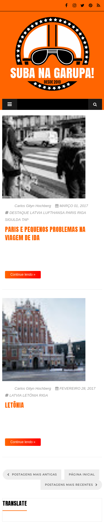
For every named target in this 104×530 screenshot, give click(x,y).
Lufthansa (54, 213)
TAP (25, 220)
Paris (71, 213)
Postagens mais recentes (69, 485)
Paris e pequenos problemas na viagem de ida (45, 233)
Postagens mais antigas (34, 474)
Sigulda (13, 220)
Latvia (36, 213)
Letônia (30, 395)
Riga (81, 213)
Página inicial (82, 474)
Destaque (19, 213)
